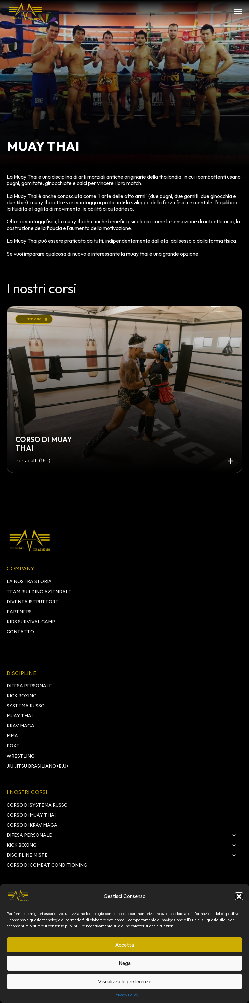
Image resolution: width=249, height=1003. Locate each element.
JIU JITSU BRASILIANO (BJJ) (37, 766)
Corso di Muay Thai (31, 815)
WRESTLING (21, 756)
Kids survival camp (31, 622)
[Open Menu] (238, 11)
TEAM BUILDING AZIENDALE (39, 592)
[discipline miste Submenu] (236, 855)
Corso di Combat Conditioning (47, 865)
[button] (239, 896)
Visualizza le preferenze (124, 982)
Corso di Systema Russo (37, 805)
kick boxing (22, 845)
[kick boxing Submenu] (236, 845)
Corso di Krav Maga (32, 825)
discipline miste (27, 855)
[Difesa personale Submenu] (236, 835)
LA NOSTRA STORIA (29, 581)
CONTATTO (20, 632)
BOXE (13, 746)
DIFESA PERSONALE (29, 686)
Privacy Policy (126, 995)
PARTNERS (19, 612)
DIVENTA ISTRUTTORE (32, 602)
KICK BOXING (22, 696)
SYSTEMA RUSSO (26, 706)
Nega (125, 963)
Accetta (124, 945)
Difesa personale (29, 835)
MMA (12, 736)
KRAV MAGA (20, 726)
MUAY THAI (20, 716)
